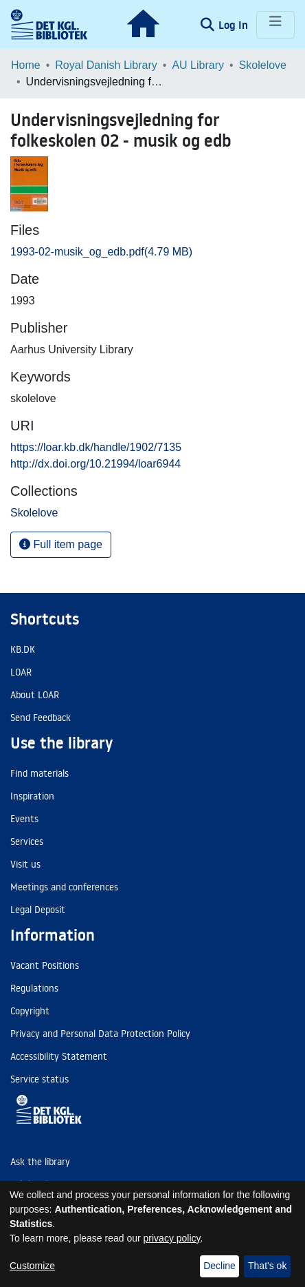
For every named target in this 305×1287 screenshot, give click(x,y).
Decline (219, 1265)
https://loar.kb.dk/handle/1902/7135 (95, 447)
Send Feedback (40, 717)
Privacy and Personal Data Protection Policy (100, 1033)
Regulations (34, 988)
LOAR (21, 672)
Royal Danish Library (106, 65)
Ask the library (40, 1161)
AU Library (198, 65)
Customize (32, 1265)
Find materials (39, 773)
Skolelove (262, 65)
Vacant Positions (44, 965)
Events (24, 819)
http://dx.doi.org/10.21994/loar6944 (95, 464)
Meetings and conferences (64, 887)
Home (26, 65)
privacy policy (172, 1238)
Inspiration (32, 796)
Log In (234, 24)
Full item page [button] (60, 544)
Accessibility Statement (58, 1056)
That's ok (267, 1265)
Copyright (29, 1011)
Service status (39, 1079)
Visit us (25, 864)
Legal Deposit (37, 909)
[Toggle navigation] (275, 25)
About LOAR (34, 695)
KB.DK (22, 649)
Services (26, 841)
